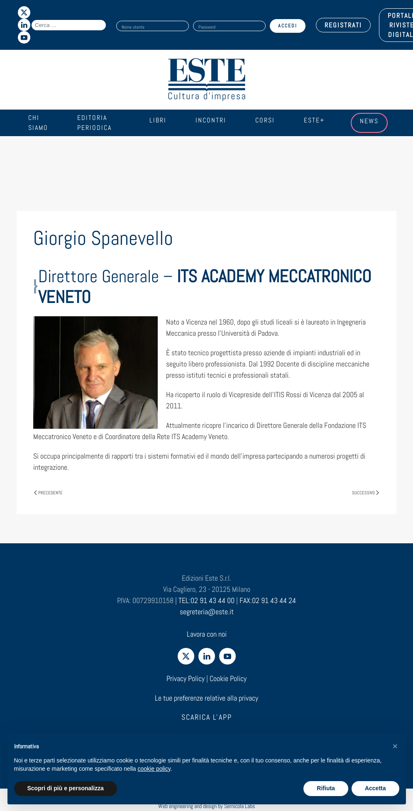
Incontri (211, 120)
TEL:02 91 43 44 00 (206, 600)
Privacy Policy (185, 678)
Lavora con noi (207, 634)
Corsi (265, 120)
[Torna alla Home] (206, 79)
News (369, 121)
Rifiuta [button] (326, 788)
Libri (157, 120)
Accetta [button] (375, 788)
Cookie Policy (228, 678)
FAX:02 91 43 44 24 (267, 600)
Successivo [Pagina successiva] (365, 493)
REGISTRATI (343, 25)
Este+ (314, 120)
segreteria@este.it (207, 611)
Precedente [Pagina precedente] (48, 493)
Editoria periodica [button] (94, 122)
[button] (395, 746)
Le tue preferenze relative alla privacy (206, 698)
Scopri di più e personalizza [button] (65, 788)
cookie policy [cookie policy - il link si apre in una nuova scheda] (154, 768)
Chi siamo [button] (38, 122)
